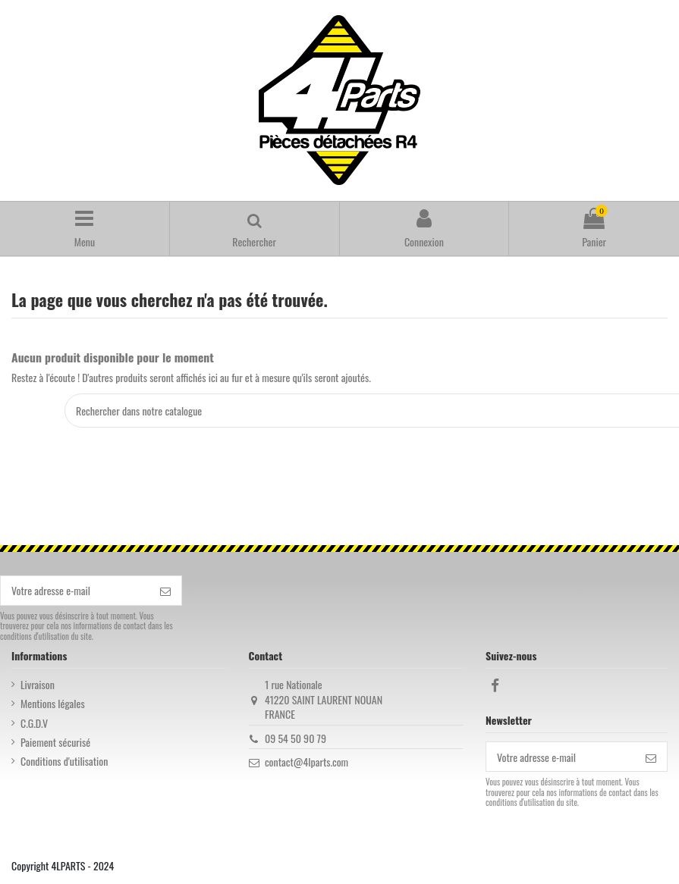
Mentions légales (52, 703)
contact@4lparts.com (306, 762)
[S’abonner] (165, 590)
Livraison (37, 684)
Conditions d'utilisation (64, 761)
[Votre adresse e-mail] (75, 590)
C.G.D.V (34, 723)
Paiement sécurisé (55, 742)
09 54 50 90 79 (295, 738)
